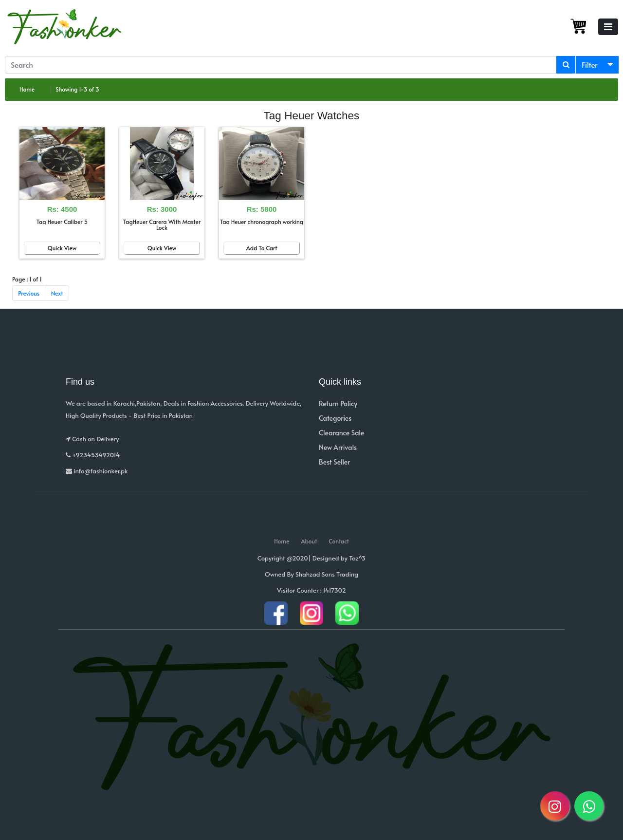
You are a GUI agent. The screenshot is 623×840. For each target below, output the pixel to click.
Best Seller (334, 462)
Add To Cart (261, 248)
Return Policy (338, 403)
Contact (339, 541)
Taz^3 (357, 558)
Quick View (62, 248)
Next (57, 293)
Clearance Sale (341, 432)
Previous (28, 293)
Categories (335, 418)
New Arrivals (338, 447)
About (309, 541)
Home (27, 89)
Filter (590, 64)
